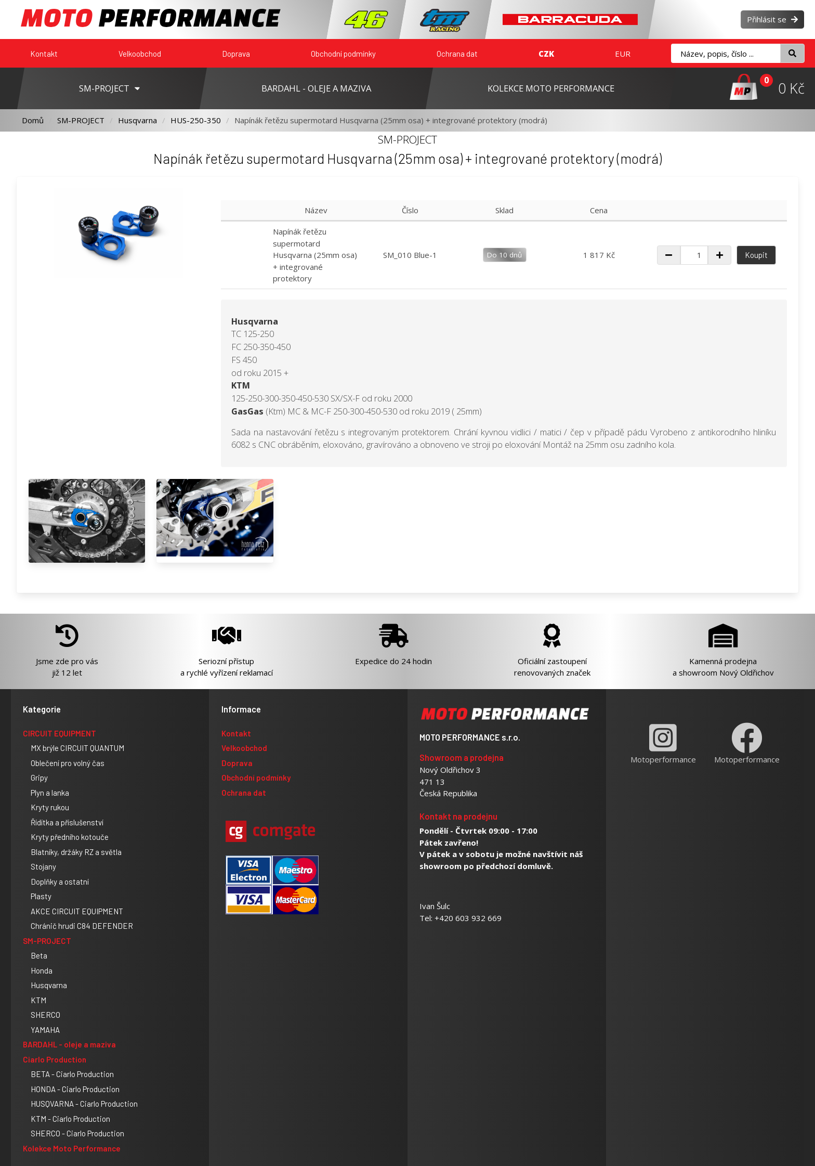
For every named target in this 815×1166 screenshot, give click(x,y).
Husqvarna (137, 120)
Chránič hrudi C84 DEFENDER (82, 925)
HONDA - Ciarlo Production (75, 1089)
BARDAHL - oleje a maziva (69, 1044)
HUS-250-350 (195, 120)
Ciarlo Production (54, 1059)
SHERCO (45, 1014)
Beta (39, 955)
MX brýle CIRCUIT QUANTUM (77, 748)
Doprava (236, 53)
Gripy (39, 777)
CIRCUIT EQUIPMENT (59, 733)
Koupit (756, 255)
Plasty (41, 896)
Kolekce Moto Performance (72, 1148)
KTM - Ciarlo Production (70, 1118)
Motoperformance (663, 743)
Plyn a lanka (50, 792)
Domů (33, 120)
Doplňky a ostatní (60, 881)
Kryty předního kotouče (70, 836)
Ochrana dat (457, 53)
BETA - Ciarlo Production (72, 1074)
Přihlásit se (772, 19)
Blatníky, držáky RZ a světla (76, 852)
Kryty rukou (50, 807)
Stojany (43, 866)
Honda (41, 970)
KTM (38, 1000)
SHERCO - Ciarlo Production (77, 1133)
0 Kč (791, 88)
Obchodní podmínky (343, 53)
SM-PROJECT (80, 120)
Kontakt (44, 53)
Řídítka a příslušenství (67, 822)
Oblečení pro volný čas (67, 763)
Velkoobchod (140, 53)
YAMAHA (45, 1029)
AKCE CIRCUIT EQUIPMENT (77, 911)
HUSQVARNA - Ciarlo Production (84, 1103)
